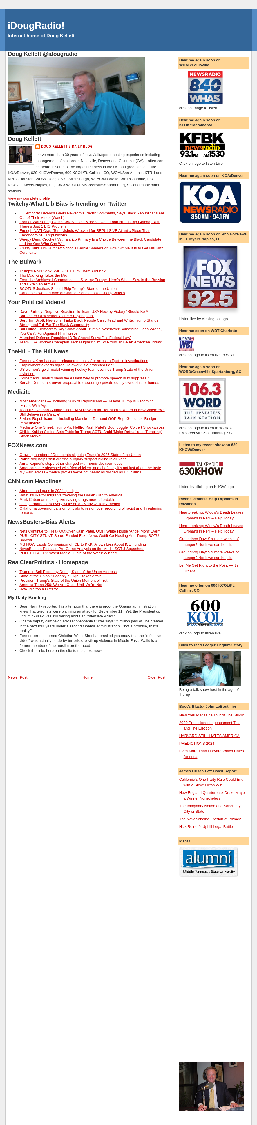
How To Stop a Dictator (38, 589)
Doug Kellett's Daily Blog (67, 146)
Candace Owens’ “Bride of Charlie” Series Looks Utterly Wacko (72, 293)
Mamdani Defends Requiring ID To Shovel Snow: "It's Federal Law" (75, 338)
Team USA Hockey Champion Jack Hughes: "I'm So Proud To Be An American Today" (90, 342)
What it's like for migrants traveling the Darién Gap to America (70, 495)
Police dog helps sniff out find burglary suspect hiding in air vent (72, 459)
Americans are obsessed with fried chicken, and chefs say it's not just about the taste (90, 468)
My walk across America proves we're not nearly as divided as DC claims (80, 472)
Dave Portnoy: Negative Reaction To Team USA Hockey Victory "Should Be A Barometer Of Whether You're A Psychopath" (83, 313)
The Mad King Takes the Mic (43, 275)
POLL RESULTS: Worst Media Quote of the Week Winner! (68, 553)
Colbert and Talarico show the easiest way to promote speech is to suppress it (84, 378)
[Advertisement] (202, 970)
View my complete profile (29, 198)
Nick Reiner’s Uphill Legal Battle (206, 826)
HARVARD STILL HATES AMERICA (209, 736)
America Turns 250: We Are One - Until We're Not (60, 585)
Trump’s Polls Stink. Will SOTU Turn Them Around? (62, 271)
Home (87, 677)
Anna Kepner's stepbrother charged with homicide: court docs (70, 463)
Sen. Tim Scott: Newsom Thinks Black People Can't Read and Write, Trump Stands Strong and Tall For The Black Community (88, 322)
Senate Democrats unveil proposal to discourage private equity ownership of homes (89, 382)
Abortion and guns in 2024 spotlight (49, 491)
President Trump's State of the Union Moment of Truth (64, 580)
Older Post (156, 677)
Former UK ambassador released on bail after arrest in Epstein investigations (83, 361)
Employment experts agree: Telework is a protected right (66, 365)
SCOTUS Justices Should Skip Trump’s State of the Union (68, 288)
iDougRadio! (36, 25)
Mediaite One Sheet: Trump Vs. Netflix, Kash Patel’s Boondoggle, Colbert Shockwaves (91, 427)
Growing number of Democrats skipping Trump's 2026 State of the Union (80, 455)
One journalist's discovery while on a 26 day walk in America (69, 504)
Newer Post (17, 677)
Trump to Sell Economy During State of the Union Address (68, 571)
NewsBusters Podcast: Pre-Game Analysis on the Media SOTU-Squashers (81, 548)
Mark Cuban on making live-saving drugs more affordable (67, 499)
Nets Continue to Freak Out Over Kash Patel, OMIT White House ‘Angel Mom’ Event (89, 531)
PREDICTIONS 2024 (196, 743)
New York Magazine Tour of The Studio (211, 715)
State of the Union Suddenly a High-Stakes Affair (60, 576)
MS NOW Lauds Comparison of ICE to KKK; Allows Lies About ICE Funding (82, 544)
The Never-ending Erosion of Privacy (210, 819)
